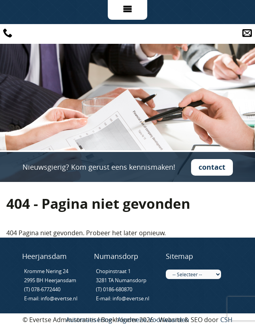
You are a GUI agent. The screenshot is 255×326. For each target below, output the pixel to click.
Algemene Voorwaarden (153, 319)
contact (212, 167)
